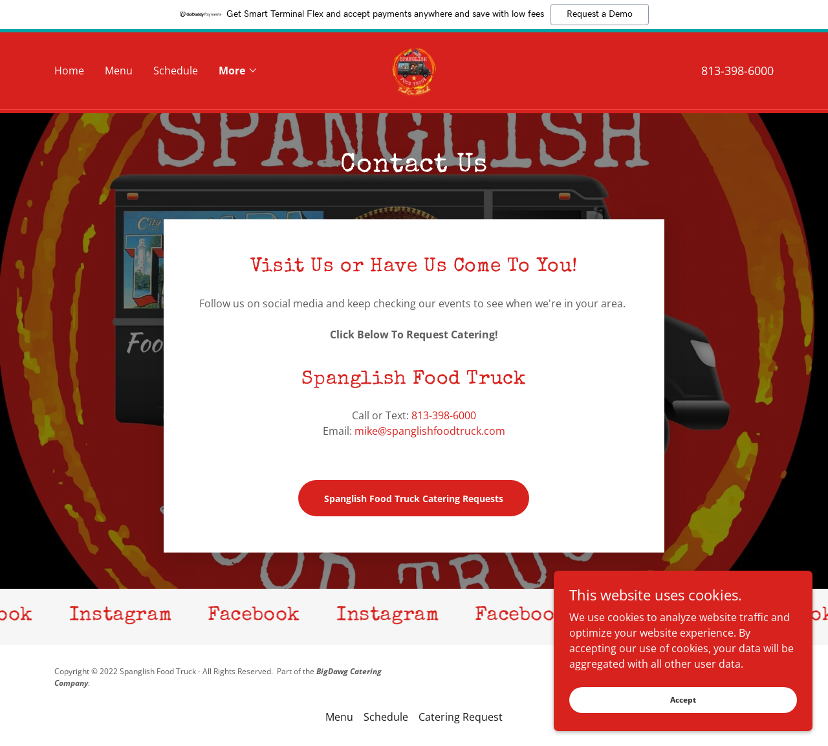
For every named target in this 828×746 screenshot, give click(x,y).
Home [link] (69, 72)
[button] (238, 72)
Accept (683, 699)
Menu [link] (119, 72)
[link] (414, 71)
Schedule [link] (175, 72)
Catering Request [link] (461, 717)
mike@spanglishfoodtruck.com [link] (429, 431)
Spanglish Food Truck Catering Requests (413, 498)
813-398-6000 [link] (737, 72)
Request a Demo (600, 14)
